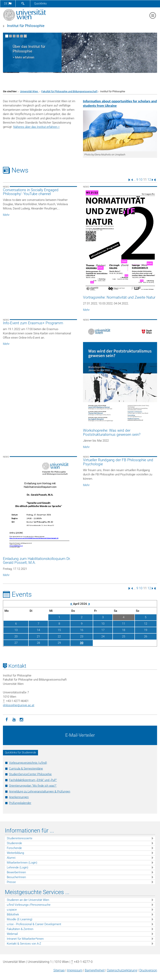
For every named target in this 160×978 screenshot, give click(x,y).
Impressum (74, 970)
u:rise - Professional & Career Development (34, 924)
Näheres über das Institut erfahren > (36, 127)
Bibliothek (13, 914)
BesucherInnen (16, 877)
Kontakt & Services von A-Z (24, 943)
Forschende (14, 848)
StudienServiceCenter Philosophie (30, 774)
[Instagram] (21, 719)
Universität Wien (29, 91)
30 (81, 643)
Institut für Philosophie (25, 26)
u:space (12, 909)
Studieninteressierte (19, 838)
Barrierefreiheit (95, 970)
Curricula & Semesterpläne (26, 768)
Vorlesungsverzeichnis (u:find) (28, 762)
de (7, 3)
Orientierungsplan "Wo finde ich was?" (33, 785)
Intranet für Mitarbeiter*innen (25, 939)
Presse (11, 882)
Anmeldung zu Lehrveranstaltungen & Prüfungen (39, 791)
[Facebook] (6, 719)
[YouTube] (14, 719)
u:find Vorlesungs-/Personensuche (28, 905)
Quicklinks (40, 3)
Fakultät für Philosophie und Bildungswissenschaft (69, 91)
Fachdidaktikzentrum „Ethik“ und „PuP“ (33, 780)
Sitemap (59, 970)
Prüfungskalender (20, 803)
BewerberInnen (16, 872)
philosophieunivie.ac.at (18, 705)
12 (149, 179)
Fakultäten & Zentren (20, 929)
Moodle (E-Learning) (19, 919)
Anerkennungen (19, 797)
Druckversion (148, 970)
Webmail (12, 934)
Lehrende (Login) (17, 867)
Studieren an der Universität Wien (28, 900)
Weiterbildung (15, 853)
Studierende (14, 843)
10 (140, 179)
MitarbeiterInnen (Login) (22, 862)
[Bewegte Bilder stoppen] (25, 36)
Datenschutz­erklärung (122, 970)
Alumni (11, 857)
